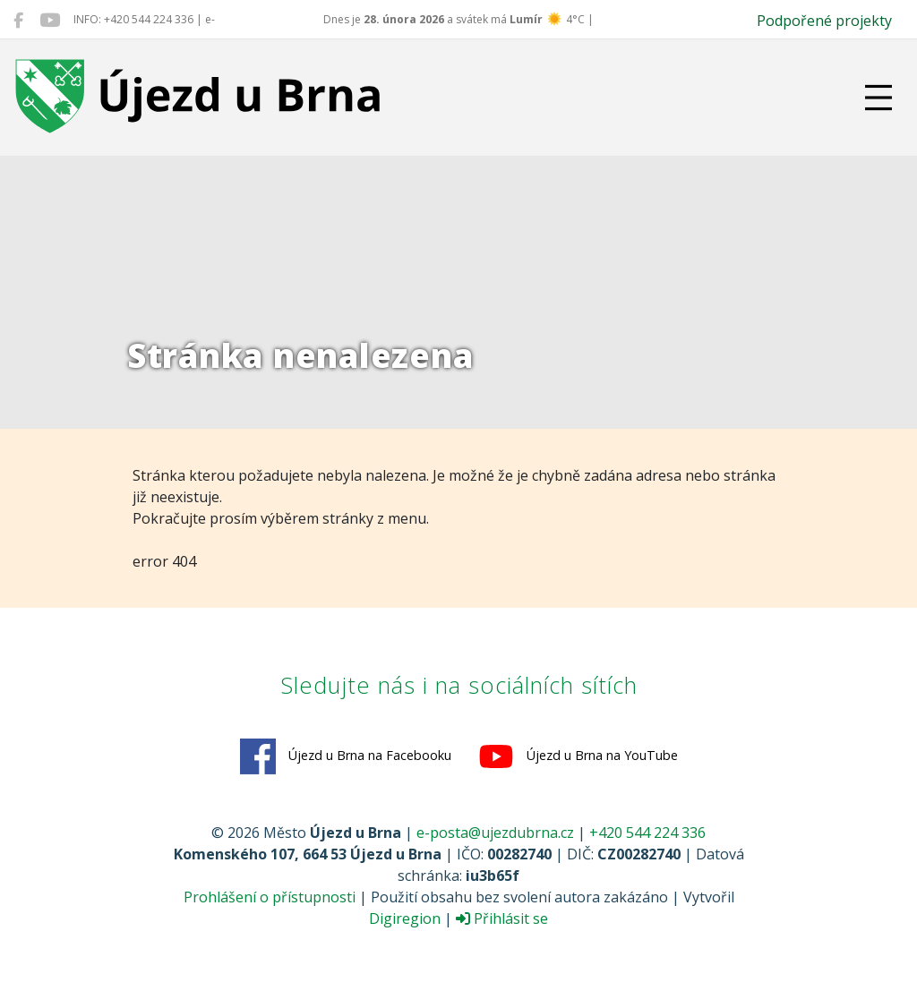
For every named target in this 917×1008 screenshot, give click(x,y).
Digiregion (405, 918)
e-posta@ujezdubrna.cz (495, 832)
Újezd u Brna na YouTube (578, 756)
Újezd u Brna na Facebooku (345, 756)
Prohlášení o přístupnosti (270, 897)
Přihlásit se (502, 918)
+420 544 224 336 (647, 832)
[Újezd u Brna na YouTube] (49, 19)
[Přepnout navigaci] (878, 98)
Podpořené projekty (824, 20)
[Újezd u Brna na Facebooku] (18, 19)
